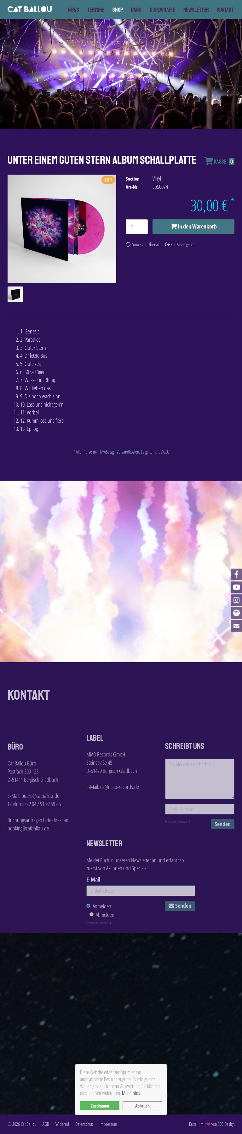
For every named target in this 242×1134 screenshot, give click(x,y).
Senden (223, 859)
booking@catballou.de (28, 864)
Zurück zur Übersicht (144, 244)
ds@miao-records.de (119, 810)
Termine (95, 9)
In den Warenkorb (193, 226)
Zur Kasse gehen (180, 244)
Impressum (108, 1124)
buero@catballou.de (40, 832)
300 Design (226, 1124)
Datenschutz (84, 1124)
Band (136, 9)
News (73, 9)
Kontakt (225, 9)
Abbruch (142, 1106)
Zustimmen (100, 1106)
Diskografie (162, 9)
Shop (117, 9)
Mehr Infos (131, 1093)
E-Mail (93, 916)
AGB (46, 1124)
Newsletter (196, 9)
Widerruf (62, 1124)
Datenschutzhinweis (178, 857)
